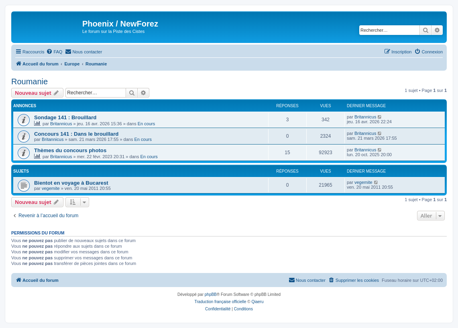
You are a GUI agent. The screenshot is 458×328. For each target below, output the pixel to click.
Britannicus (61, 123)
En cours (146, 123)
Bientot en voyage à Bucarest (71, 183)
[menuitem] (54, 52)
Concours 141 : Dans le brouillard (76, 134)
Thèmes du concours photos (70, 150)
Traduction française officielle (220, 301)
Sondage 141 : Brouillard (65, 117)
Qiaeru (257, 301)
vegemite (51, 188)
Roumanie (29, 81)
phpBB (211, 294)
